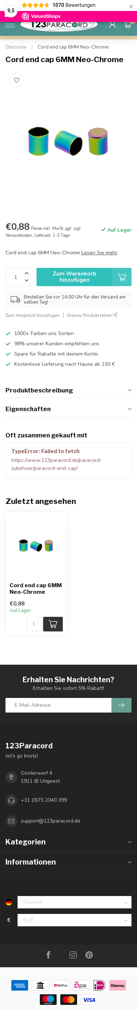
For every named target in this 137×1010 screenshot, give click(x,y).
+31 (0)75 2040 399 (44, 800)
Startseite (16, 47)
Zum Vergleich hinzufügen (32, 315)
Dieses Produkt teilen (92, 315)
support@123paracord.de (50, 820)
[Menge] (34, 624)
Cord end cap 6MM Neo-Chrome (73, 47)
